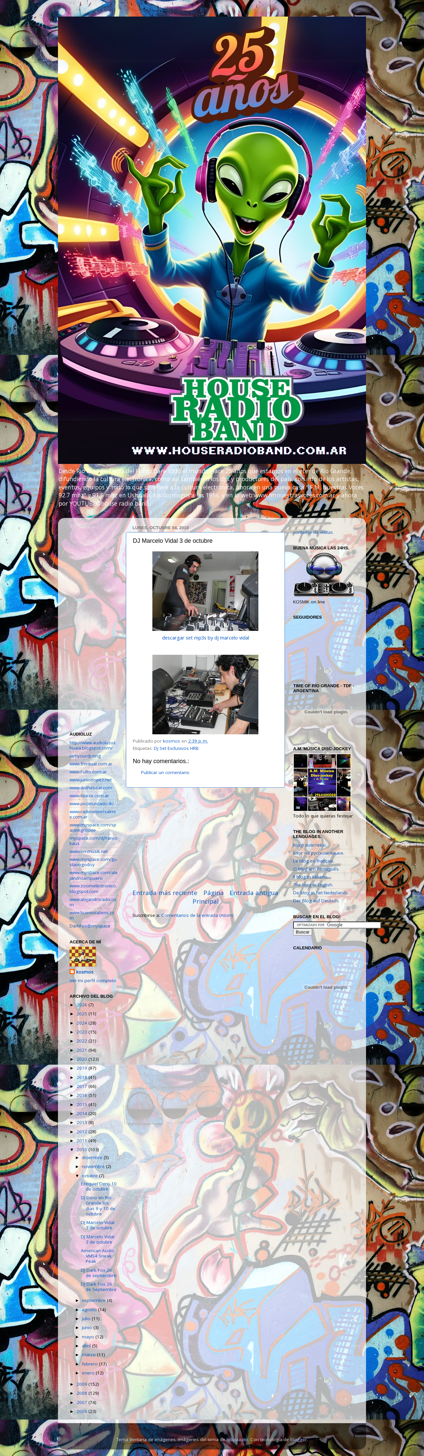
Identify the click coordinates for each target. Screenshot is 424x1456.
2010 (82, 1149)
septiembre (94, 1300)
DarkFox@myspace (90, 926)
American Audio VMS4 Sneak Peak (97, 1256)
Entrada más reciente (164, 892)
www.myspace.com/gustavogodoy (93, 862)
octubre (90, 1176)
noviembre (94, 1166)
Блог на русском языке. (318, 853)
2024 (82, 1023)
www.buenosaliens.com (92, 915)
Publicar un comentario (165, 772)
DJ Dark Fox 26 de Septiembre (99, 1286)
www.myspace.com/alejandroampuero (94, 875)
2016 (82, 1095)
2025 (82, 1014)
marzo (89, 1355)
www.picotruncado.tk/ (92, 804)
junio (87, 1327)
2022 (82, 1041)
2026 (82, 1005)
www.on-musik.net (89, 851)
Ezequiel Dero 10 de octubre (99, 1186)
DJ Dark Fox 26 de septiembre (98, 1272)
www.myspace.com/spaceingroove (93, 827)
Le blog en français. (313, 861)
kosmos (84, 972)
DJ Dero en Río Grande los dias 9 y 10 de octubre (98, 1206)
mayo (88, 1337)
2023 (82, 1032)
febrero (90, 1364)
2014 (82, 1113)
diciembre (93, 1157)
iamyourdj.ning (85, 756)
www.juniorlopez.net (91, 780)
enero (89, 1373)
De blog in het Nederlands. (321, 893)
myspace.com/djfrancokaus (94, 840)
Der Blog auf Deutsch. (316, 901)
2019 (82, 1068)
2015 (82, 1104)
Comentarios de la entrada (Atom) (197, 915)
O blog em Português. (316, 869)
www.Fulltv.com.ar (88, 772)
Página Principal (208, 897)
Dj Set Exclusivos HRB (176, 748)
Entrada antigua (254, 892)
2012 (82, 1132)
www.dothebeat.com (91, 788)
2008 (82, 1393)
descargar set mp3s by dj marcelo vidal (205, 637)
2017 (82, 1086)
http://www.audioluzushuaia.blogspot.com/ (93, 745)
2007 (82, 1402)
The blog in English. (313, 885)
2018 (82, 1077)
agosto (90, 1310)
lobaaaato (237, 1439)
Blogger (298, 1439)
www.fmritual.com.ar (91, 764)
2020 (82, 1059)
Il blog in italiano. (310, 877)
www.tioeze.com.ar (89, 796)
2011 (82, 1141)
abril (87, 1346)
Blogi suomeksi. (310, 845)
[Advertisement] (205, 838)
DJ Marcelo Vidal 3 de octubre (97, 1225)
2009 (82, 1384)
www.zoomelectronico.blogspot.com (93, 888)
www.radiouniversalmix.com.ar (93, 814)
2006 (82, 1411)
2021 (82, 1050)
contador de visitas (313, 532)
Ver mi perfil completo (93, 980)
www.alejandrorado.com (93, 902)
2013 (82, 1122)
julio (87, 1318)
